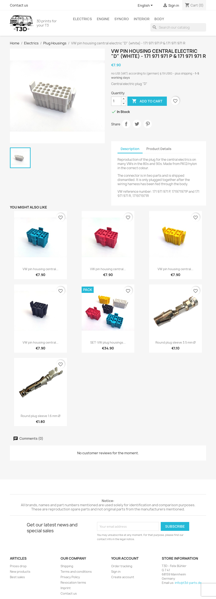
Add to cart (147, 101)
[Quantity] (116, 101)
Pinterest (147, 124)
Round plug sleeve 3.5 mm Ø (175, 342)
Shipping (67, 566)
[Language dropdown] (146, 5)
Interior (142, 19)
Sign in (116, 572)
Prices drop (18, 566)
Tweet (137, 124)
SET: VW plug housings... (108, 342)
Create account (122, 577)
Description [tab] (130, 149)
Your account (125, 558)
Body (159, 19)
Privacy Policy (70, 577)
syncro (121, 19)
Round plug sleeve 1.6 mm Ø (40, 416)
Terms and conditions (76, 572)
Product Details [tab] (158, 149)
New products (20, 572)
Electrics (82, 19)
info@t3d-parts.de (188, 583)
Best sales (17, 577)
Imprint (66, 588)
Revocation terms (73, 582)
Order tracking (121, 566)
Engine (103, 19)
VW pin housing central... (40, 269)
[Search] (178, 27)
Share (126, 124)
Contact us (19, 5)
